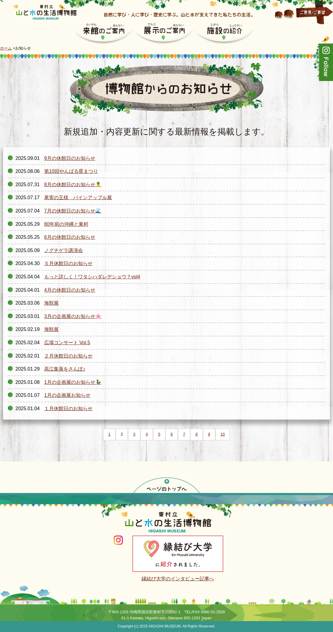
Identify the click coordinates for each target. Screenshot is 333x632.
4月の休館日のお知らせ (69, 290)
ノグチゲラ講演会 (63, 250)
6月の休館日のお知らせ (69, 237)
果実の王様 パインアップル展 (78, 197)
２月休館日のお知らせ (68, 355)
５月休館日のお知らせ (68, 263)
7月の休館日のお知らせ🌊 (72, 210)
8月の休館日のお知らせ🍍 (72, 184)
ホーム (6, 48)
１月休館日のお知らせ (68, 408)
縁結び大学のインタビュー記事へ (178, 578)
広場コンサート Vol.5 (67, 342)
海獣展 (51, 303)
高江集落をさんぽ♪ (64, 368)
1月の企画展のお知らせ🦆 (72, 382)
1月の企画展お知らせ (67, 395)
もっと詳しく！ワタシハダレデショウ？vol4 (92, 276)
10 (222, 434)
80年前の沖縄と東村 (66, 224)
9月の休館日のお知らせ (69, 158)
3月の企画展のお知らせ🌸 (72, 316)
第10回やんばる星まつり (71, 171)
